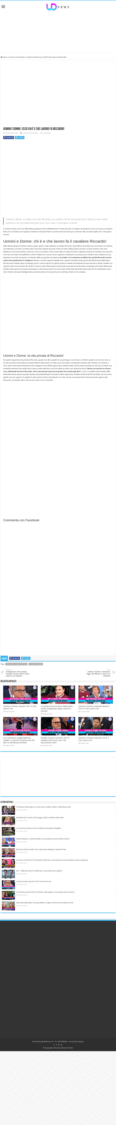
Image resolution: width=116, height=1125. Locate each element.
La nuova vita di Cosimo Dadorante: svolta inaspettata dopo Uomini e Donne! (57, 708)
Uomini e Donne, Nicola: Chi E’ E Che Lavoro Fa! (33, 881)
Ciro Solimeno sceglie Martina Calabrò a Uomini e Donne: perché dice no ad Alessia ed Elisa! (19, 740)
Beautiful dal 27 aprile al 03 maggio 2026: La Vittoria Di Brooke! (40, 818)
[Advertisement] (58, 32)
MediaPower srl (47, 1042)
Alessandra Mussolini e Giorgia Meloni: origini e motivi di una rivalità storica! (44, 903)
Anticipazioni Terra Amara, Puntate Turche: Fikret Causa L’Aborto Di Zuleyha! (19, 673)
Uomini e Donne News (16, 57)
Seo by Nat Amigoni (76, 1042)
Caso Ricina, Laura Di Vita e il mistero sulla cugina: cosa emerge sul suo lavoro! (45, 892)
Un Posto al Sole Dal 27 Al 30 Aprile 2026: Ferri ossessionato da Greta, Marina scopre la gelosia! (52, 860)
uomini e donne (36, 664)
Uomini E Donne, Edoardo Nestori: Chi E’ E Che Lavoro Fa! (94, 707)
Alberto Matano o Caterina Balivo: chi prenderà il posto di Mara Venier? (43, 839)
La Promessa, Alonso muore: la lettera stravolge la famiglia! (38, 828)
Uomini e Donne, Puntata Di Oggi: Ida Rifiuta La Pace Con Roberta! (96, 673)
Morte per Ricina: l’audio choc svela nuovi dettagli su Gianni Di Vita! (41, 849)
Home (4, 57)
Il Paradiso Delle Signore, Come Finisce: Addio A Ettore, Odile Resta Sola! (43, 807)
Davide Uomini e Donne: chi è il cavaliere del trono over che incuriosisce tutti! (55, 740)
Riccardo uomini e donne (16, 664)
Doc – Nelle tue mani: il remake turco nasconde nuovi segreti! (39, 871)
